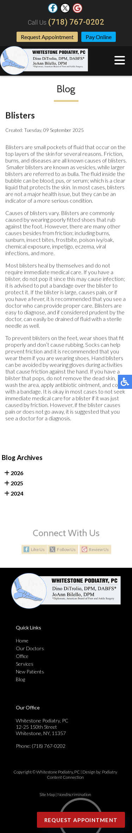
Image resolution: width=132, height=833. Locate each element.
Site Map (47, 794)
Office (22, 656)
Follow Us (66, 549)
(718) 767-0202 (76, 22)
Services (24, 664)
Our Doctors (30, 648)
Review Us (99, 549)
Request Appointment (47, 36)
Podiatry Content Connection (82, 774)
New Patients (30, 672)
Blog (20, 679)
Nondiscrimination (74, 794)
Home (22, 641)
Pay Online (99, 36)
